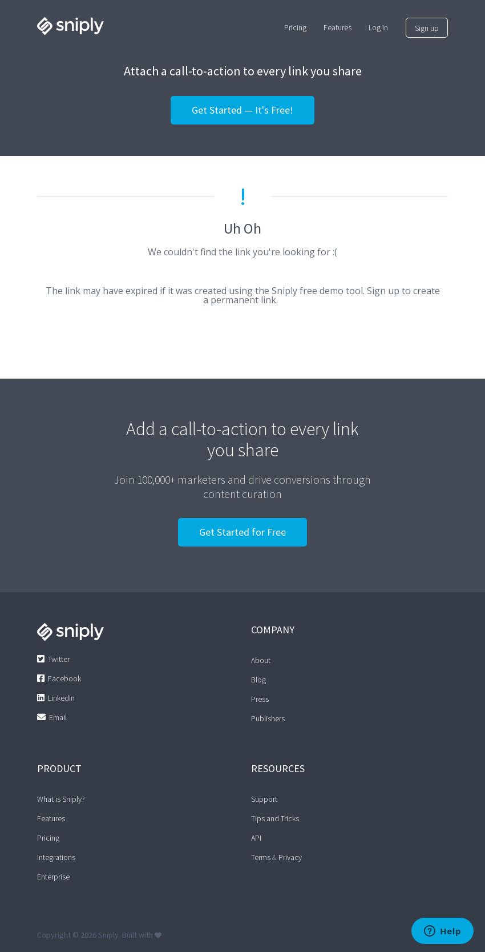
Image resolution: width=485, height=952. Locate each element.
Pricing (48, 838)
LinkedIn (61, 698)
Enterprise (53, 876)
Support (264, 799)
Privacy (290, 857)
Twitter (59, 659)
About (260, 660)
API (256, 838)
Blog (258, 679)
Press (260, 699)
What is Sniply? (61, 799)
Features (51, 818)
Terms (260, 857)
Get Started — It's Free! (242, 110)
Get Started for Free (242, 532)
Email (58, 717)
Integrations (56, 857)
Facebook (64, 678)
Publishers (268, 718)
